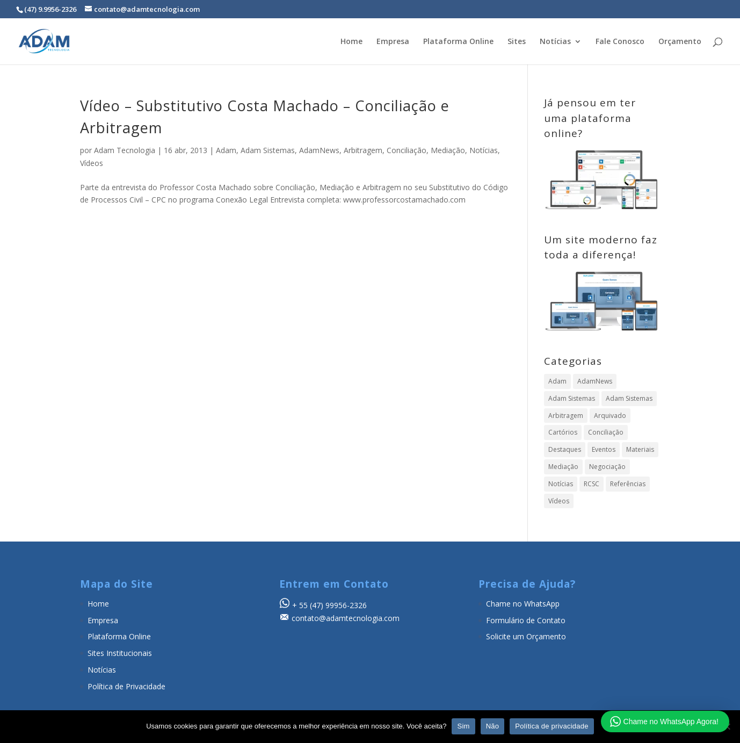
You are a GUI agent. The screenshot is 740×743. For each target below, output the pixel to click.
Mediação (448, 150)
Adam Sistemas (268, 150)
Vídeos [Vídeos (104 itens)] (558, 501)
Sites (516, 42)
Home (351, 42)
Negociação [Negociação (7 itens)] (607, 466)
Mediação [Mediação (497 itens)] (563, 466)
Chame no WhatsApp (523, 603)
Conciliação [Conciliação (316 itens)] (605, 432)
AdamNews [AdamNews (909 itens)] (594, 381)
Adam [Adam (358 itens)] (557, 381)
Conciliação (406, 150)
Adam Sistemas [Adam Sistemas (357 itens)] (571, 398)
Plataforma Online (458, 42)
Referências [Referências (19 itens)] (627, 483)
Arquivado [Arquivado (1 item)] (610, 415)
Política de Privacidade (126, 686)
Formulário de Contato (525, 620)
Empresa (392, 42)
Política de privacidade (552, 726)
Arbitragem (363, 150)
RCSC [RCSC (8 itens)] (591, 483)
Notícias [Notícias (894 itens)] (560, 483)
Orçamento (679, 42)
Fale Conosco (620, 42)
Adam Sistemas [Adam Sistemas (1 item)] (629, 398)
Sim (463, 726)
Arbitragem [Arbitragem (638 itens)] (565, 415)
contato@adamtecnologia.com (346, 618)
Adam (226, 150)
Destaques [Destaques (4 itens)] (564, 449)
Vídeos (91, 163)
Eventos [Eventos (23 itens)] (603, 449)
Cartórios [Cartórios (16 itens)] (562, 432)
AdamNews (319, 150)
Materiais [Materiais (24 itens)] (640, 449)
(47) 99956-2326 (338, 605)
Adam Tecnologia (124, 150)
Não (492, 726)
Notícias (555, 42)
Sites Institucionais (120, 653)
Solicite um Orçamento (526, 636)
